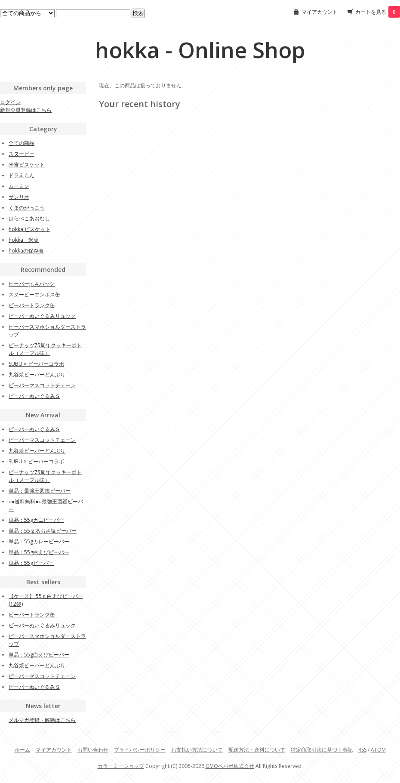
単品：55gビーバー (31, 563)
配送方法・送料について (256, 749)
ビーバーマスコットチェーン (42, 385)
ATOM (378, 749)
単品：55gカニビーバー (36, 520)
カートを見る (377, 11)
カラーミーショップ (121, 766)
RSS (362, 749)
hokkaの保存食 (26, 250)
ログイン (10, 102)
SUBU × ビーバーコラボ (36, 363)
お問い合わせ (92, 749)
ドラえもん (21, 175)
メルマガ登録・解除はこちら (42, 720)
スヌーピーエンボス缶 (34, 294)
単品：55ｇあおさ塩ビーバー (43, 530)
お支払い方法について (197, 749)
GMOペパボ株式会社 (230, 766)
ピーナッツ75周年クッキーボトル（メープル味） (45, 349)
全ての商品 (21, 143)
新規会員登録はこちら (26, 110)
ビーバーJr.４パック (32, 283)
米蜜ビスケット (27, 164)
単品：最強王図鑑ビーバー (40, 490)
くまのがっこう (27, 207)
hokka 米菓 (24, 240)
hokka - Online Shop (200, 50)
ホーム (22, 749)
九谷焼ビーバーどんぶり (37, 374)
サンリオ (19, 196)
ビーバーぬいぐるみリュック (42, 316)
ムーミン (19, 186)
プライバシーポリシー (140, 749)
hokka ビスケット (29, 229)
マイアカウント (320, 11)
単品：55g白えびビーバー (39, 552)
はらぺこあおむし (29, 218)
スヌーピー (21, 153)
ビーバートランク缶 (32, 305)
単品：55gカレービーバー (39, 541)
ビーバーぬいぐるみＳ (34, 396)
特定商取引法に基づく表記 (322, 749)
